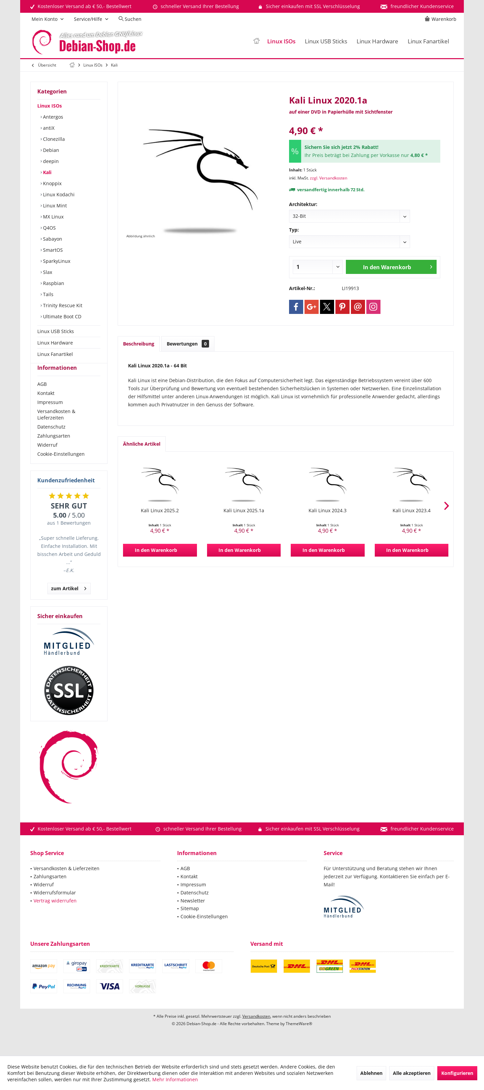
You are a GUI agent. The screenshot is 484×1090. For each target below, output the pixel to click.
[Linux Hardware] (377, 41)
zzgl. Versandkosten (328, 178)
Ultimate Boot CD (61, 316)
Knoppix (52, 183)
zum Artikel (68, 599)
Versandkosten (256, 1028)
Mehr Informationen (175, 1079)
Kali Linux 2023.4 (412, 510)
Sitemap (189, 920)
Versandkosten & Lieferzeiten (56, 426)
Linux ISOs (49, 106)
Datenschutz (51, 439)
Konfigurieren (457, 1073)
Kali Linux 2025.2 (160, 510)
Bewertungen (188, 344)
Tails (47, 294)
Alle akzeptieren (412, 1073)
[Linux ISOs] (281, 41)
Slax (47, 272)
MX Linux (53, 216)
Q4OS (49, 228)
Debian (50, 150)
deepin (50, 161)
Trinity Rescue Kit (62, 305)
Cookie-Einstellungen (61, 466)
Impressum (50, 414)
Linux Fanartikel (55, 354)
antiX (48, 128)
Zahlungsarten (53, 448)
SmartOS (52, 250)
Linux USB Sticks (55, 331)
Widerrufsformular (55, 904)
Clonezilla (53, 139)
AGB (42, 396)
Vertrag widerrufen (55, 913)
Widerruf (47, 457)
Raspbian (53, 283)
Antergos (52, 117)
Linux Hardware (55, 342)
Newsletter (192, 913)
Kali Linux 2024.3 (328, 510)
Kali (46, 172)
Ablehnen (371, 1073)
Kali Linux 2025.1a (244, 510)
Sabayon (52, 239)
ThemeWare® (299, 1036)
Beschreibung (138, 343)
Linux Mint (54, 205)
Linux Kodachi (58, 194)
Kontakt (45, 405)
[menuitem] (441, 19)
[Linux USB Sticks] (326, 41)
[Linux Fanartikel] (428, 41)
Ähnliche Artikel (141, 444)
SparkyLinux (56, 261)
